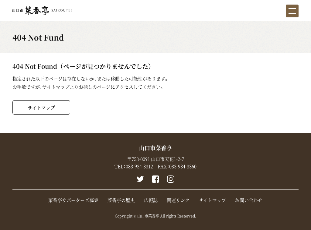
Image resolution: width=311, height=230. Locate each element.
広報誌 (151, 200)
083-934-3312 (139, 166)
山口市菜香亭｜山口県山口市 (42, 10)
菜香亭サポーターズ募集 (73, 200)
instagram (170, 179)
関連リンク (178, 200)
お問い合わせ (248, 200)
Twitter (140, 179)
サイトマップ (41, 107)
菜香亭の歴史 (121, 200)
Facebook (155, 179)
